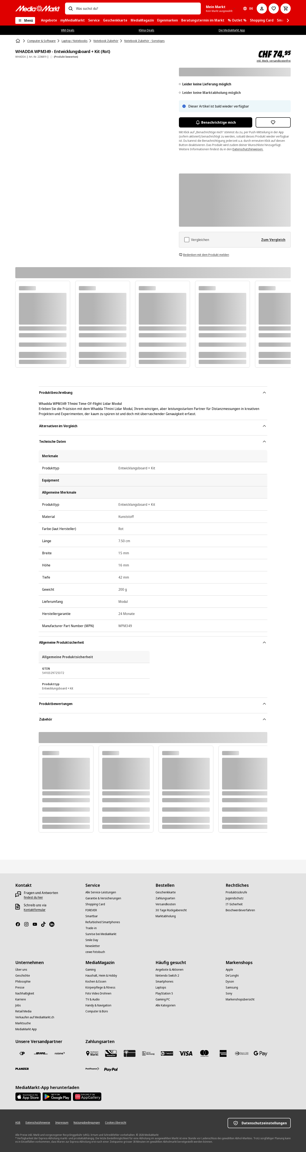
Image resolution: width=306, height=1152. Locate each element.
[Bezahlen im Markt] (92, 1053)
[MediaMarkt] (37, 8)
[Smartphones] (164, 981)
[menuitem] (49, 20)
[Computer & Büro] (96, 1011)
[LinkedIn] (53, 924)
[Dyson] (230, 981)
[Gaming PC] (163, 999)
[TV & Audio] (92, 999)
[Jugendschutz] (235, 898)
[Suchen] (70, 8)
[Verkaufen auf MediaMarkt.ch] (34, 1017)
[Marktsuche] (23, 1023)
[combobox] (136, 8)
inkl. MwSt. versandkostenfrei (274, 61)
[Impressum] (61, 1122)
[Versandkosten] (166, 904)
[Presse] (19, 987)
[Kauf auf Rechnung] (148, 1053)
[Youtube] (36, 924)
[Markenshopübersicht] (240, 999)
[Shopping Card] (95, 904)
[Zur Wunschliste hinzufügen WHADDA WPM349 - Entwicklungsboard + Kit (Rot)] (273, 122)
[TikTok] (45, 924)
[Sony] (229, 993)
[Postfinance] (92, 1068)
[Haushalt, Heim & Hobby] (101, 975)
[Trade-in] (91, 928)
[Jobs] (18, 1005)
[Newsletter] (92, 946)
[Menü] (25, 20)
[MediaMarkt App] (26, 1029)
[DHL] (41, 1053)
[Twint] (167, 1053)
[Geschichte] (22, 975)
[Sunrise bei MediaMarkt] (100, 934)
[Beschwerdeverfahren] (240, 910)
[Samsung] (232, 987)
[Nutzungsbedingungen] (87, 1122)
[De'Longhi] (232, 975)
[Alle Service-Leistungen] (100, 892)
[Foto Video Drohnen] (98, 993)
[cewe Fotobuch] (95, 952)
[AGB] (17, 1122)
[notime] (59, 1053)
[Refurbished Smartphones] (102, 922)
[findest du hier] (33, 897)
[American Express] (223, 1053)
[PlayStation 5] (164, 993)
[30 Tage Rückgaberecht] (171, 910)
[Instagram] (28, 924)
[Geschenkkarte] (166, 892)
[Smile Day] (91, 940)
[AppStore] (28, 1096)
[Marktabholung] (166, 916)
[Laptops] (161, 987)
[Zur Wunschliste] (274, 8)
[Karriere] (20, 999)
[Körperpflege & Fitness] (100, 987)
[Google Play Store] (56, 1096)
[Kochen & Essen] (95, 981)
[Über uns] (21, 969)
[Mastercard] (204, 1053)
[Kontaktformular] (34, 910)
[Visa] (186, 1053)
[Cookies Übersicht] (115, 1122)
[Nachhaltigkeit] (24, 993)
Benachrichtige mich (215, 122)
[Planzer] (22, 1068)
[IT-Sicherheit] (234, 904)
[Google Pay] (260, 1053)
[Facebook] (19, 924)
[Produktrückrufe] (236, 892)
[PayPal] (111, 1069)
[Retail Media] (23, 1011)
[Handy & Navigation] (98, 1005)
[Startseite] (18, 40)
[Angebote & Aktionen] (169, 969)
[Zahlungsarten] (165, 898)
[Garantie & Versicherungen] (103, 898)
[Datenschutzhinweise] (38, 1122)
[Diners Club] (242, 1053)
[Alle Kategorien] (166, 1005)
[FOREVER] (91, 910)
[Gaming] (90, 969)
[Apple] (229, 969)
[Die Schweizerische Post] (22, 1053)
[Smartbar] (91, 916)
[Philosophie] (23, 981)
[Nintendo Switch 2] (167, 975)
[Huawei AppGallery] (87, 1096)
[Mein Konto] (262, 8)
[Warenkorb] (285, 8)
